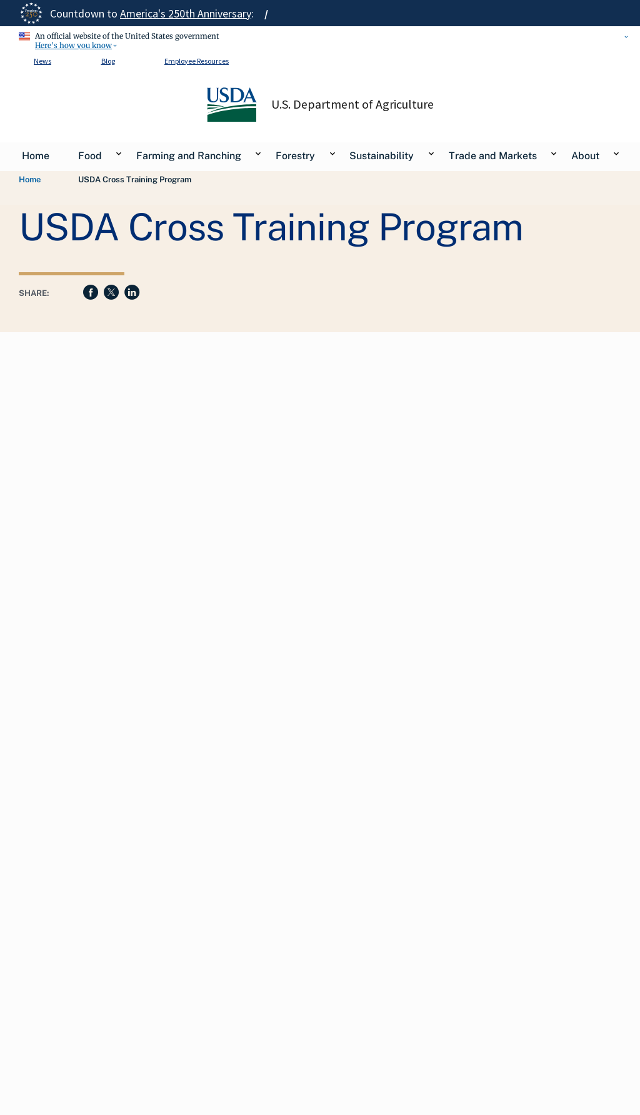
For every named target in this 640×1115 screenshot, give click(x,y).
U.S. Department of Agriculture (352, 104)
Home (30, 179)
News (42, 61)
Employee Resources (196, 61)
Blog (108, 61)
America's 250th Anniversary (185, 13)
